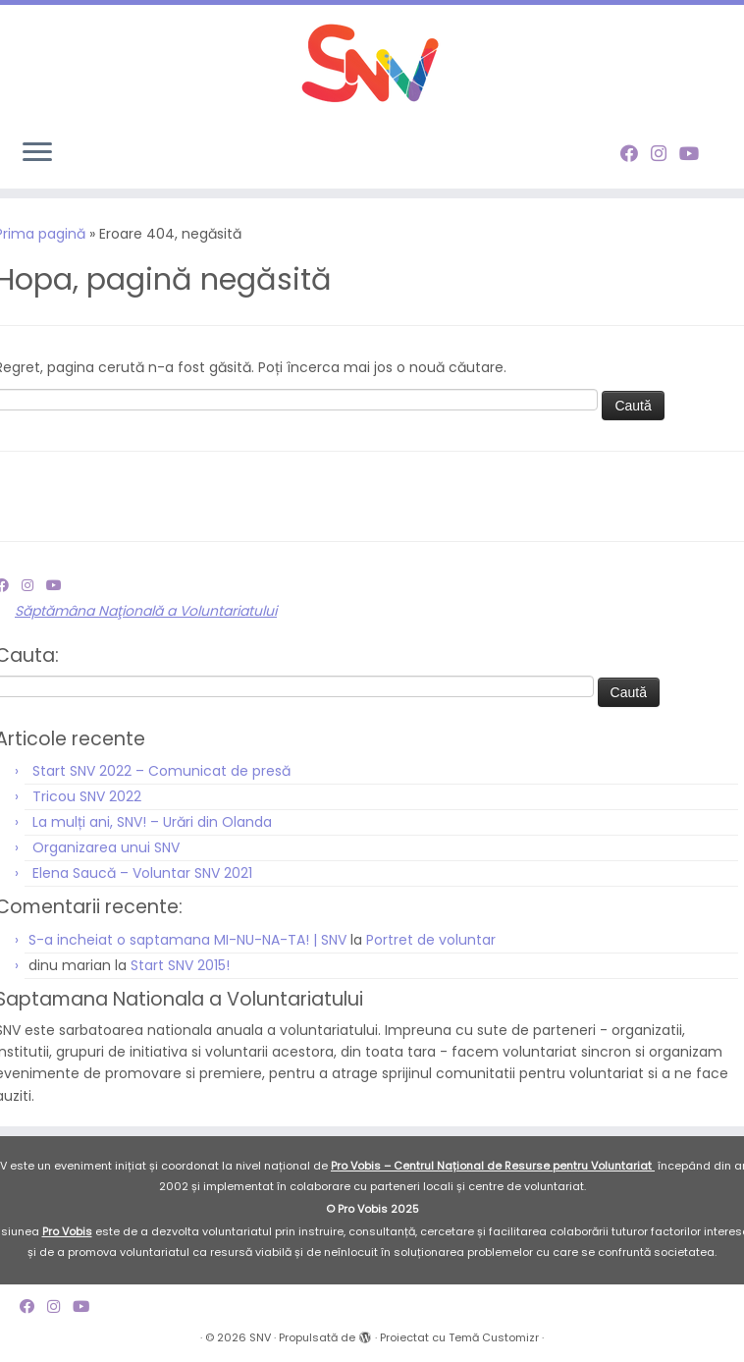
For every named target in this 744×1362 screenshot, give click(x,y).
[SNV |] (372, 64)
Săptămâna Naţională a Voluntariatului (146, 611)
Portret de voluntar (431, 940)
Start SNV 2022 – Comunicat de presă (161, 771)
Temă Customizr (494, 1337)
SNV (260, 1337)
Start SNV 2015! (180, 965)
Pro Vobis (67, 1231)
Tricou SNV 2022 (86, 796)
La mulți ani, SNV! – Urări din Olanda (152, 822)
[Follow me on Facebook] (635, 153)
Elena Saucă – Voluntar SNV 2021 (142, 873)
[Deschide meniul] (37, 153)
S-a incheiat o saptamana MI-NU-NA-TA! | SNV (187, 940)
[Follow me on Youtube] (695, 153)
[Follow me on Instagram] (665, 153)
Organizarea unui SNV (106, 847)
